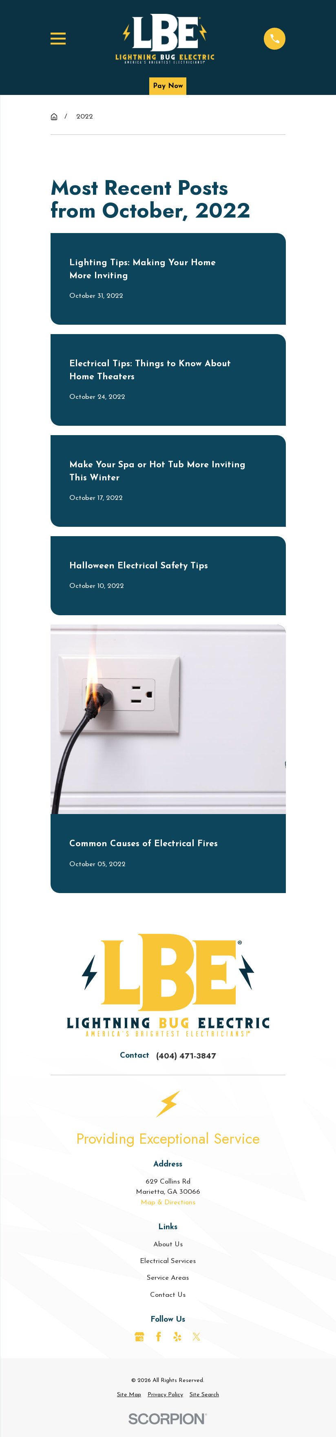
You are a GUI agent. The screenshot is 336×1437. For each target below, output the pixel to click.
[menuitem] (129, 1395)
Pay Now (168, 86)
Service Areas (168, 1277)
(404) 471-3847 (186, 1055)
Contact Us (168, 1295)
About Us (168, 1244)
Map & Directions (168, 1202)
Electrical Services (168, 1261)
